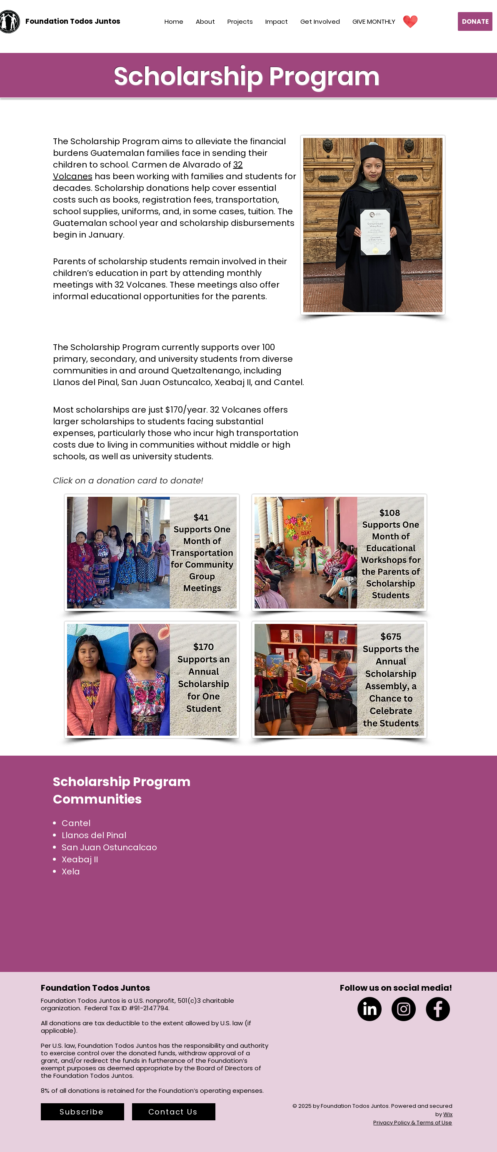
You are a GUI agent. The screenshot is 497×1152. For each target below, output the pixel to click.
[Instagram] (404, 1009)
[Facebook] (438, 1009)
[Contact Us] (173, 1111)
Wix (447, 1114)
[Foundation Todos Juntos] (72, 21)
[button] (82, 1111)
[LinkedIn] (369, 1009)
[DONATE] (475, 21)
